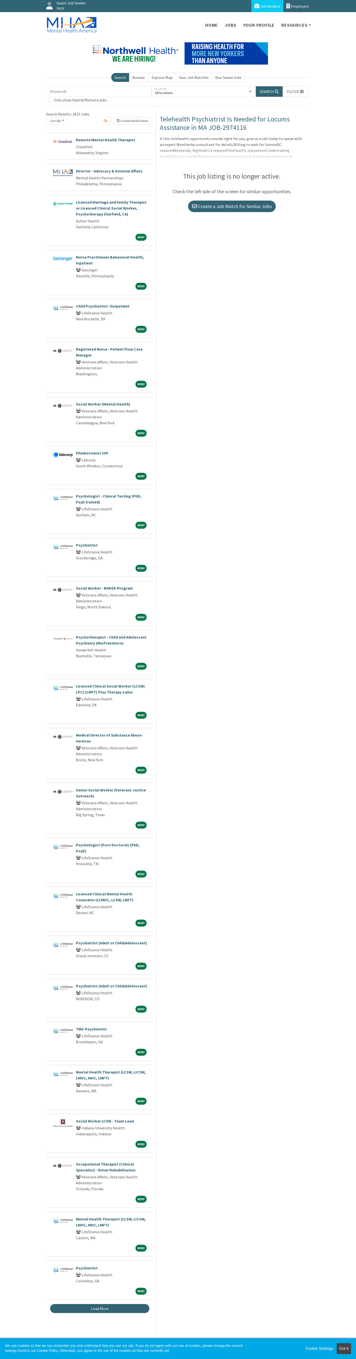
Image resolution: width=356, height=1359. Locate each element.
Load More (100, 1308)
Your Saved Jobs (228, 77)
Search (120, 77)
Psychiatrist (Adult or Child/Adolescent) (111, 942)
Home (211, 25)
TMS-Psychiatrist (91, 1028)
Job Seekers (267, 6)
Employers (297, 6)
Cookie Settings (319, 1348)
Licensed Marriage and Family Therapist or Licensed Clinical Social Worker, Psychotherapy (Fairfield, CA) (111, 208)
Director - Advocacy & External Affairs (109, 170)
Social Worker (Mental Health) (103, 404)
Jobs (230, 25)
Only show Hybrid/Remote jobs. (80, 99)
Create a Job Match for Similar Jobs (232, 206)
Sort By (55, 121)
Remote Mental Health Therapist (105, 139)
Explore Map (162, 77)
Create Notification (132, 121)
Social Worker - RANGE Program (104, 588)
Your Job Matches (194, 77)
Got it (344, 1348)
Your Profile (259, 25)
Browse (138, 77)
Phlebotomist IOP (92, 453)
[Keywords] (100, 91)
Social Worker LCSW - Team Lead (105, 1121)
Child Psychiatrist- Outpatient (103, 306)
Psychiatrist (87, 545)
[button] (295, 91)
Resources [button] (294, 25)
